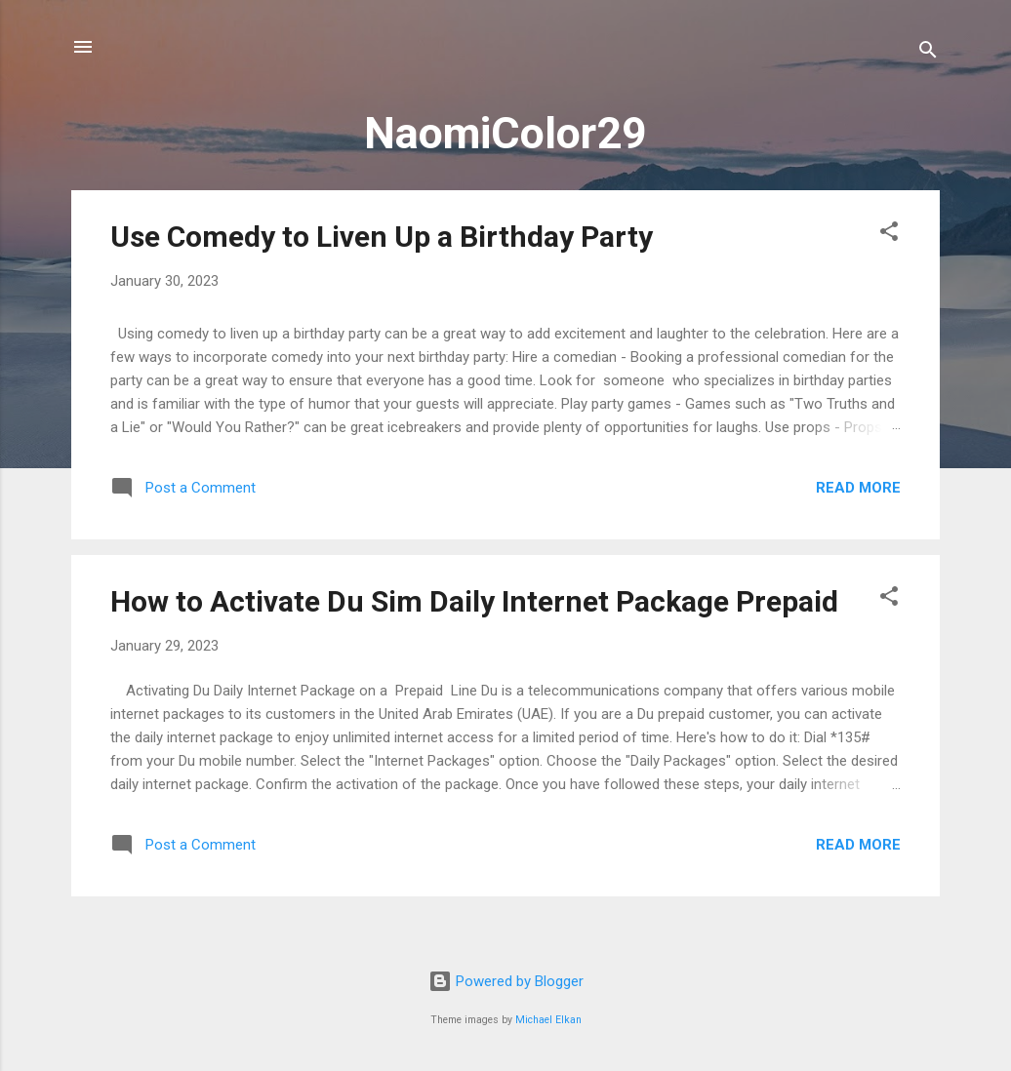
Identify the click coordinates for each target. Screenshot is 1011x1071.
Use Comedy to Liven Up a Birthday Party (381, 236)
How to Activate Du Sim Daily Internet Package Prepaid (474, 601)
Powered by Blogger (506, 981)
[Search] (928, 53)
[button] (889, 234)
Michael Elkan (548, 1019)
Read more (858, 487)
